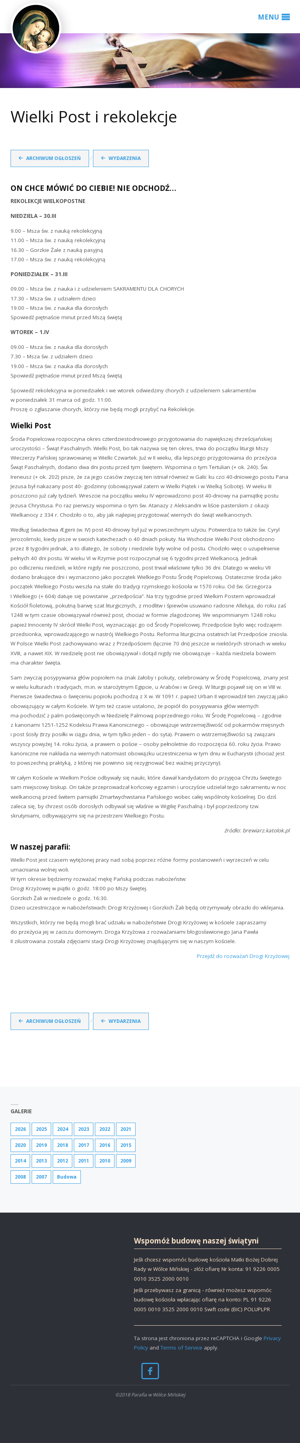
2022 (104, 1129)
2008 (20, 1176)
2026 (20, 1129)
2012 (62, 1160)
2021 (125, 1129)
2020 (20, 1145)
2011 (83, 1160)
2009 (125, 1160)
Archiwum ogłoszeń (53, 158)
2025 (41, 1129)
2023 (83, 1129)
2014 (20, 1160)
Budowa (67, 1176)
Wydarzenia (125, 158)
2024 (62, 1129)
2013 (41, 1160)
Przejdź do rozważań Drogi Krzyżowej (243, 956)
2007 (41, 1176)
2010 (104, 1160)
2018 (62, 1145)
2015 (125, 1145)
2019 (41, 1145)
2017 (83, 1145)
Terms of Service (181, 1347)
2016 (104, 1145)
